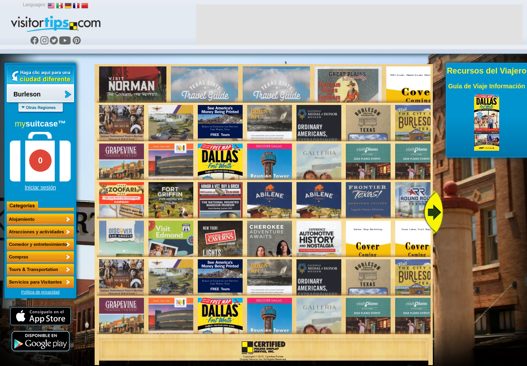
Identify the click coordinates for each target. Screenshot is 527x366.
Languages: (34, 4)
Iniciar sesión (40, 187)
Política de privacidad (40, 292)
